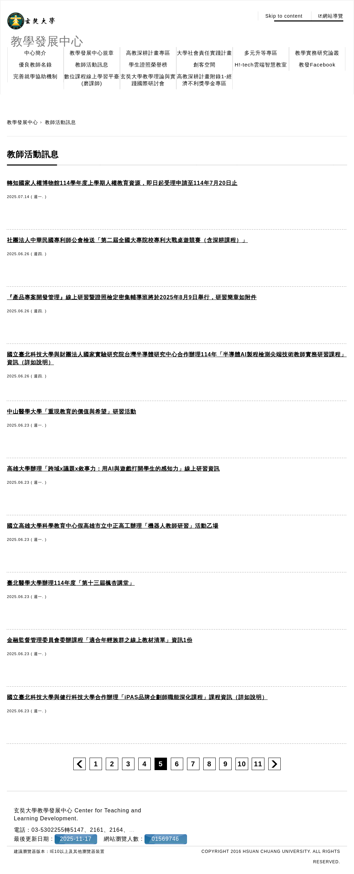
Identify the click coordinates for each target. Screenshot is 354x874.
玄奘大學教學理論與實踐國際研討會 (148, 79)
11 (258, 764)
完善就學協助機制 (35, 76)
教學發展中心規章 (92, 53)
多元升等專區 (261, 53)
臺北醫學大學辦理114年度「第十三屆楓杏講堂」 (71, 583)
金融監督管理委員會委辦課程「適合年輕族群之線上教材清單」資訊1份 (100, 640)
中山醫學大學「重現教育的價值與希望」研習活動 (71, 411)
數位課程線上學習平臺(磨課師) (92, 79)
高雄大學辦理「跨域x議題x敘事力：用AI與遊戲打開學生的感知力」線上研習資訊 (113, 469)
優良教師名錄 (35, 65)
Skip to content (283, 16)
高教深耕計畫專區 (148, 53)
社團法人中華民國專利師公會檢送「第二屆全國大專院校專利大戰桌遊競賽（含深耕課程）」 (127, 240)
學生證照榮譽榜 (148, 65)
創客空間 (205, 65)
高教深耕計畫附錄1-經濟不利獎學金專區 (204, 79)
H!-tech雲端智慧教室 (261, 65)
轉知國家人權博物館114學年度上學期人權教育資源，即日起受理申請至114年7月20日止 (122, 183)
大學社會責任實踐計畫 (204, 53)
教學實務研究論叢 (317, 53)
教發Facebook (317, 65)
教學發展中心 (22, 122)
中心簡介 (36, 53)
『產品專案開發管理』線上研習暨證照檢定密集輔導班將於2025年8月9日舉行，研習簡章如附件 (132, 297)
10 (241, 764)
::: (247, 16)
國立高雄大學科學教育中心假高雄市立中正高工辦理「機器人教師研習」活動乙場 (112, 526)
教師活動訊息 (92, 65)
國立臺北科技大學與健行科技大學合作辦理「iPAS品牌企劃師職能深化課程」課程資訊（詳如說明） (137, 697)
